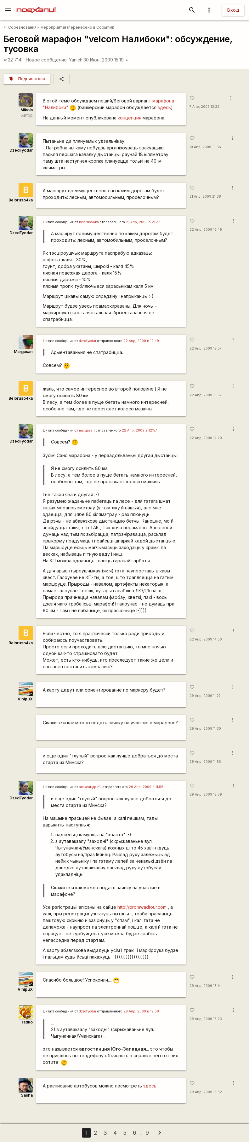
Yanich (75, 59)
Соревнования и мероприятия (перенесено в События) (59, 27)
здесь (164, 107)
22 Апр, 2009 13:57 (206, 395)
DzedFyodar (21, 150)
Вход (233, 10)
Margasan (23, 351)
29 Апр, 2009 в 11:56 (146, 787)
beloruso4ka (89, 222)
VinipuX (25, 699)
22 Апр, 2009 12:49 (206, 230)
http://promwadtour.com (142, 907)
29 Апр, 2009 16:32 (206, 1092)
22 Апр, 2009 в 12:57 (139, 430)
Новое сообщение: (47, 59)
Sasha (27, 1095)
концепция (129, 117)
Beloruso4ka (20, 200)
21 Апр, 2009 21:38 (205, 196)
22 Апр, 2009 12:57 (206, 348)
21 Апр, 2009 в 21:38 (143, 222)
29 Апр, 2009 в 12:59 (141, 1011)
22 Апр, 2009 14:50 (206, 639)
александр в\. (90, 787)
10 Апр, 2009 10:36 (205, 147)
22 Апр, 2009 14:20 (206, 438)
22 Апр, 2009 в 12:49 (141, 341)
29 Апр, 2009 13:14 (205, 986)
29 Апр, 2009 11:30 (205, 729)
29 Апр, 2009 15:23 (206, 1019)
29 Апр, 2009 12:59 (206, 794)
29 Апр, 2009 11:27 (205, 696)
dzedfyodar (87, 341)
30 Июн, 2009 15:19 (105, 59)
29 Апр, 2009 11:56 (205, 762)
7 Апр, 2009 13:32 (204, 107)
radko (27, 1022)
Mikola (26, 109)
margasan (87, 430)
